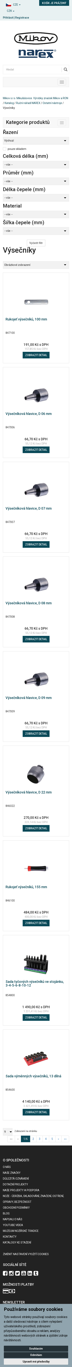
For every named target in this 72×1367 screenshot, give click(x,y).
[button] (18, 4)
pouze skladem (17, 148)
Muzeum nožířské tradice (21, 1230)
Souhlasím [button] (36, 1348)
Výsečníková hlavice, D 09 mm (29, 698)
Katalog (9, 103)
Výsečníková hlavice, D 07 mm (29, 508)
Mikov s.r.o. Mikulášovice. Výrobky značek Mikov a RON (35, 98)
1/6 (26, 1138)
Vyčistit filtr (36, 243)
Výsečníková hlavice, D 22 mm (29, 792)
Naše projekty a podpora (21, 1190)
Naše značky (12, 1172)
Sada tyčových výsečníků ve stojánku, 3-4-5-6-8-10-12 (35, 983)
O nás (7, 1167)
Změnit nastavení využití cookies (26, 1254)
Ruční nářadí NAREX (28, 103)
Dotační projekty (15, 1184)
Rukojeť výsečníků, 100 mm (26, 319)
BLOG (6, 1213)
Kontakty (10, 1236)
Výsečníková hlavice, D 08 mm (29, 603)
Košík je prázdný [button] (54, 3)
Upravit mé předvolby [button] (36, 1361)
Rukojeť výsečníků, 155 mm (26, 887)
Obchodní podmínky (16, 1207)
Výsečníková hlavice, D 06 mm (29, 414)
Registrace (22, 17)
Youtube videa (13, 1225)
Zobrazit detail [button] (36, 355)
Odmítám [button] (36, 1355)
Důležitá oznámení (16, 1178)
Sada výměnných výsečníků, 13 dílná (33, 1076)
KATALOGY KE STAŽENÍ (17, 1242)
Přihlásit (8, 17)
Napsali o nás (12, 1219)
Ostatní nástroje (52, 103)
